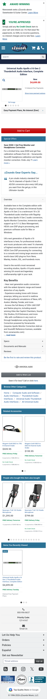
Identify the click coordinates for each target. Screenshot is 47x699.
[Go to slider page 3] (10, 105)
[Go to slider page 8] (26, 539)
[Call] (42, 48)
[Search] (43, 57)
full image (11, 102)
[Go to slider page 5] (15, 105)
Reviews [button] (23, 351)
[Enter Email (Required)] (19, 661)
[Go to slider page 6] (18, 105)
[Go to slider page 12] (36, 539)
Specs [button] (23, 341)
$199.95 (29, 451)
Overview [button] (23, 200)
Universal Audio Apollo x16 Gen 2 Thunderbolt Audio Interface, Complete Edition (12, 579)
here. (36, 381)
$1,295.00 (8, 515)
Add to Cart (23, 130)
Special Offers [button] (23, 139)
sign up (39, 661)
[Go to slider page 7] (23, 539)
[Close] (43, 3)
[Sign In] (38, 48)
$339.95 (7, 449)
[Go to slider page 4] (13, 105)
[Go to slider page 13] (38, 539)
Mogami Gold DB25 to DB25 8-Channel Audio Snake (33, 446)
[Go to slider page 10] (31, 539)
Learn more (33, 12)
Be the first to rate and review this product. (22, 357)
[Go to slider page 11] (33, 539)
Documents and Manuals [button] (23, 346)
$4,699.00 (8, 585)
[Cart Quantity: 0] (33, 48)
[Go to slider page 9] (28, 539)
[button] (3, 48)
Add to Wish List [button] (23, 375)
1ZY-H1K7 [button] (23, 619)
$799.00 (29, 515)
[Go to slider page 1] (5, 105)
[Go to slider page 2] (8, 105)
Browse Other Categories (23, 387)
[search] (21, 57)
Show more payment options (35, 93)
